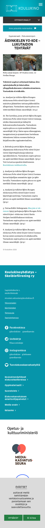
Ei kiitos (31, 517)
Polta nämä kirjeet (29, 36)
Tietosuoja (9, 312)
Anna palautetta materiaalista (22, 28)
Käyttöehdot (10, 307)
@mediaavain (28, 331)
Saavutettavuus (12, 317)
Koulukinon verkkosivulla (14, 165)
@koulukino (14, 331)
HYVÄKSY (13, 517)
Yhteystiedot (10, 302)
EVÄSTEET (21, 486)
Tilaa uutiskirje (16, 342)
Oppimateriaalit (15, 36)
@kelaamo (26, 354)
